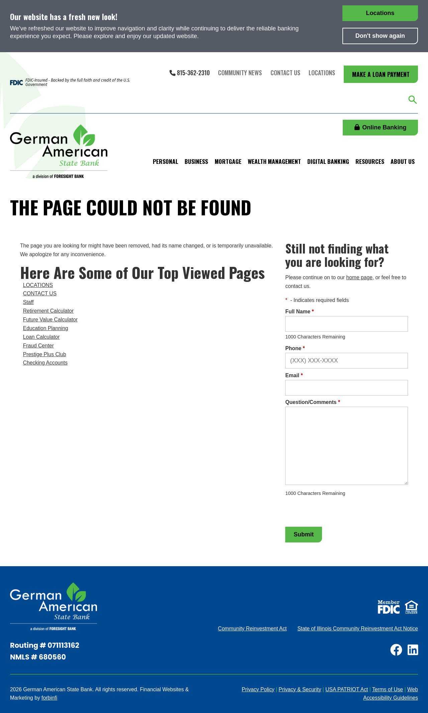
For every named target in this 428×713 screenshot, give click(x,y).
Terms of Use (387, 689)
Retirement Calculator (48, 311)
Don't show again (380, 35)
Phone (295, 348)
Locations (380, 13)
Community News (240, 72)
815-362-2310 (190, 72)
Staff (28, 302)
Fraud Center (38, 345)
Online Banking (380, 127)
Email (294, 375)
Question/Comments (312, 402)
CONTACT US (40, 293)
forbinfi (49, 698)
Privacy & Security (300, 689)
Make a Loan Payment (381, 74)
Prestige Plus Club (44, 354)
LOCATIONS (38, 285)
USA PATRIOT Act (346, 689)
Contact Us (285, 72)
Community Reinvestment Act (252, 628)
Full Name (299, 311)
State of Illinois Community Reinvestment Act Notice (357, 628)
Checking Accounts (45, 363)
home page (359, 277)
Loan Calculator (41, 337)
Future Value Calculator (50, 319)
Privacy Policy (258, 689)
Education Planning (45, 328)
